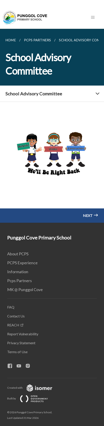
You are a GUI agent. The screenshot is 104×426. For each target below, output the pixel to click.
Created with (33, 387)
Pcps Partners (19, 280)
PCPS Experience (22, 262)
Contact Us (16, 316)
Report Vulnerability (22, 334)
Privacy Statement (21, 343)
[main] (52, 126)
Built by (31, 398)
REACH (13, 325)
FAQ (10, 307)
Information (17, 271)
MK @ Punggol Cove (25, 289)
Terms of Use (17, 352)
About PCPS (17, 253)
